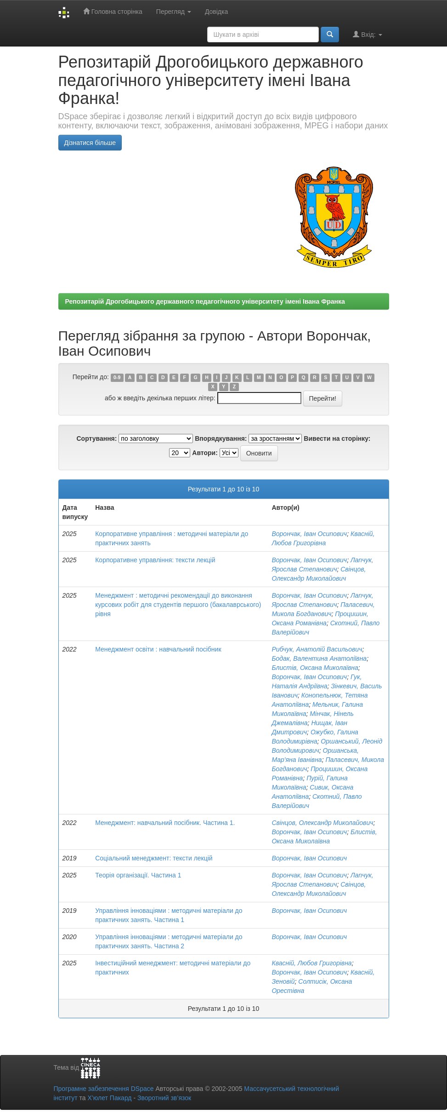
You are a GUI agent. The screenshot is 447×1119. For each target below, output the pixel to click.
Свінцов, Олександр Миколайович (322, 822)
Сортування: (96, 438)
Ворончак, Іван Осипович (309, 533)
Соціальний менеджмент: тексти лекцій (154, 858)
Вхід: (367, 34)
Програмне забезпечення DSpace (104, 1088)
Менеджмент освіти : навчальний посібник (158, 649)
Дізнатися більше (90, 142)
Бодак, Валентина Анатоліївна (319, 658)
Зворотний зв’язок (164, 1098)
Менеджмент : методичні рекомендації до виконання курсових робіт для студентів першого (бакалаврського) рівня (178, 604)
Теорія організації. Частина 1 (138, 875)
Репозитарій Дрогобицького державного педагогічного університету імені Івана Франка (205, 301)
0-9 (116, 377)
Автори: (205, 452)
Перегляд (173, 11)
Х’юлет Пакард (109, 1098)
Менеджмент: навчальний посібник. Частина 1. (165, 822)
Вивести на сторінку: (337, 438)
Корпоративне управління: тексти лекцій (155, 560)
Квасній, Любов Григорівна (311, 963)
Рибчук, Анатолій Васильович (317, 649)
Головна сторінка (112, 11)
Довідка (216, 11)
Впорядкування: (221, 438)
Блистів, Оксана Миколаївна (315, 667)
